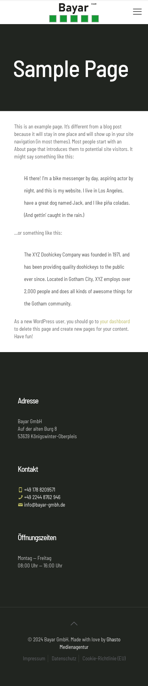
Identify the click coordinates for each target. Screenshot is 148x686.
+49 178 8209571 (39, 489)
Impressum (34, 658)
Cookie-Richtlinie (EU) (104, 658)
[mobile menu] (137, 12)
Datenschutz (64, 658)
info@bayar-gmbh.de (44, 504)
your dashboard (115, 321)
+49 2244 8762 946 (41, 497)
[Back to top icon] (74, 623)
